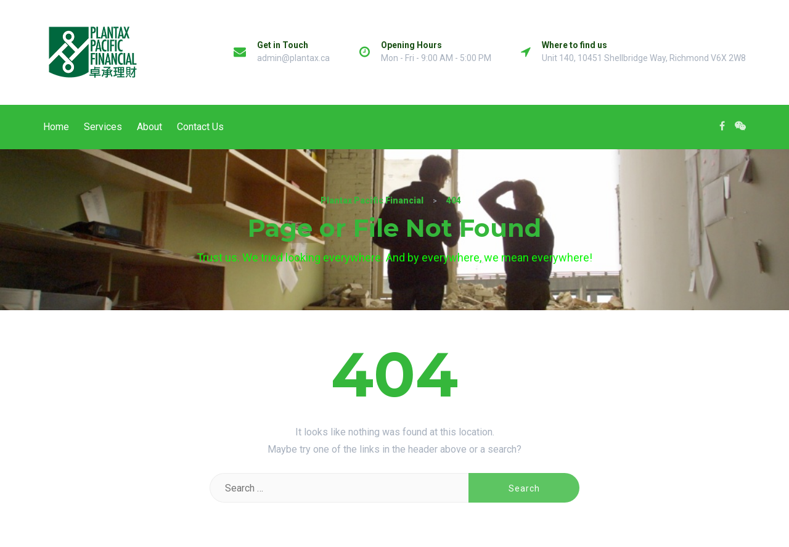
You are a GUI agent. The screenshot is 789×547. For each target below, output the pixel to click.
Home (56, 127)
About (149, 127)
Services (103, 127)
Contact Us (200, 127)
